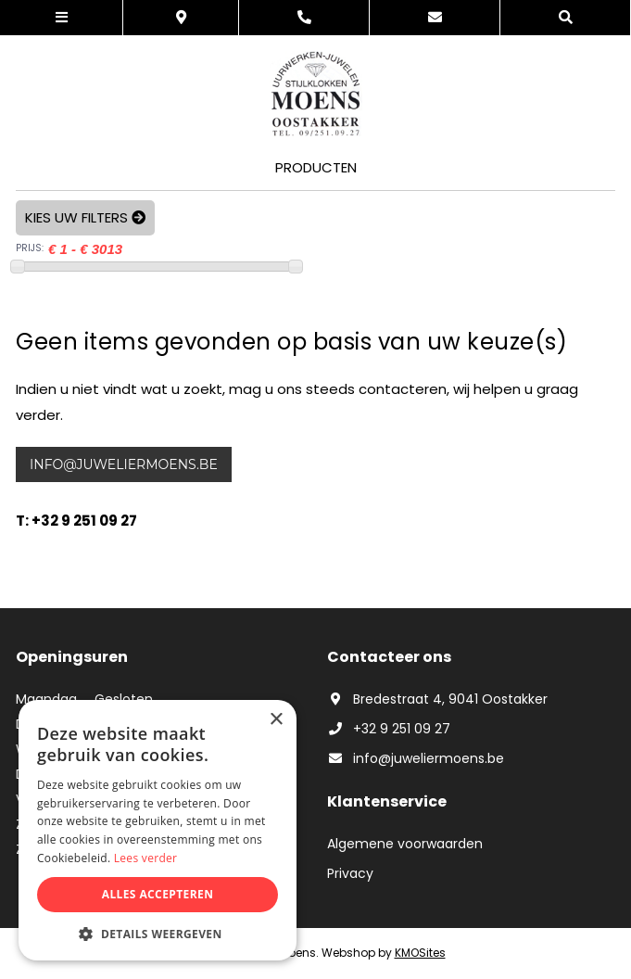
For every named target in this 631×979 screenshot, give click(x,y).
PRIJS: (30, 248)
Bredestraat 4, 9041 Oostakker (437, 699)
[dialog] (158, 830)
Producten (316, 167)
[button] (157, 933)
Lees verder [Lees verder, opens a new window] (146, 858)
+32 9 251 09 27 (388, 728)
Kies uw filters (85, 217)
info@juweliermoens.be (124, 464)
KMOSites (420, 952)
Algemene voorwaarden (405, 843)
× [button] (276, 720)
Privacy (350, 873)
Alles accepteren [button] (158, 894)
